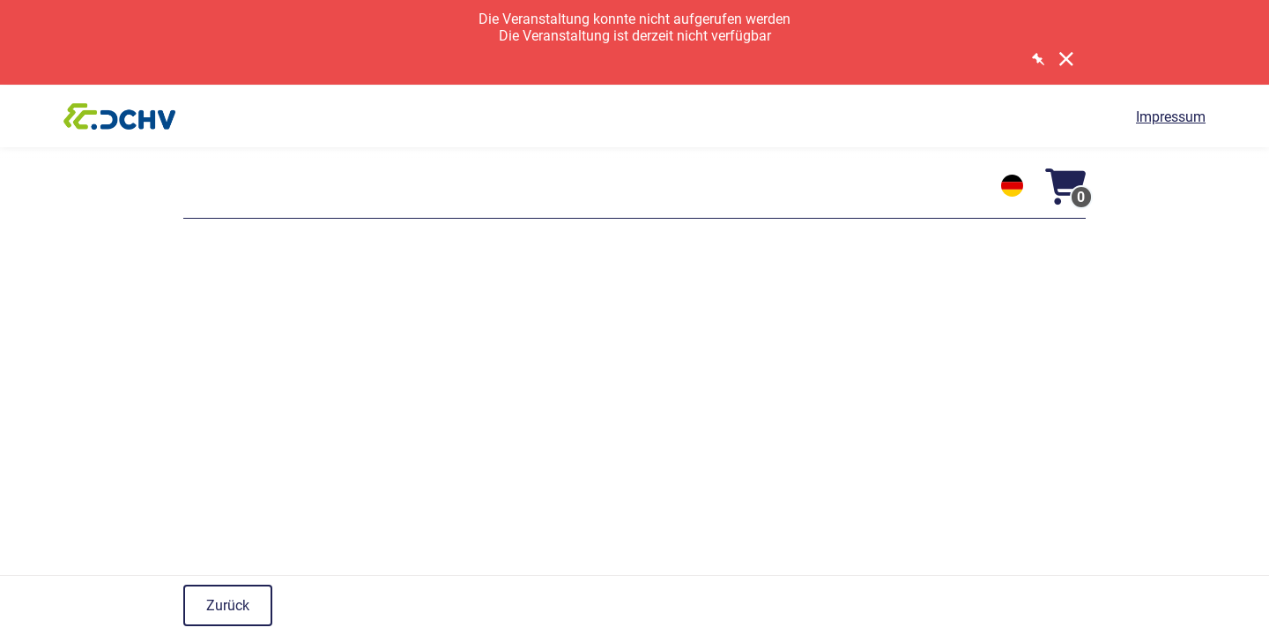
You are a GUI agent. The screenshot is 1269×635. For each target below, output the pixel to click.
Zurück (227, 605)
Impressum (1171, 116)
